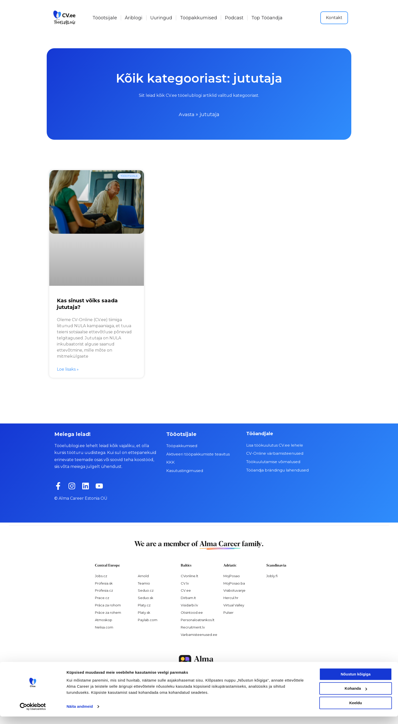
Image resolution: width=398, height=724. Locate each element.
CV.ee (186, 590)
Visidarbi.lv (189, 605)
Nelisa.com (104, 627)
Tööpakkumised (198, 18)
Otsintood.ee (192, 612)
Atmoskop (103, 620)
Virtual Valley (233, 605)
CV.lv (185, 583)
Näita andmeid (80, 714)
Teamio (144, 583)
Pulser (228, 612)
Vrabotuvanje (234, 590)
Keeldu (355, 710)
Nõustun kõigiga (356, 682)
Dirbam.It (188, 598)
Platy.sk (144, 612)
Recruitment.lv (193, 627)
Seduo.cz (146, 590)
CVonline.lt (189, 576)
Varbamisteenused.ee (199, 634)
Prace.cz (102, 598)
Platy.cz (144, 605)
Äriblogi (133, 18)
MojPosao (231, 576)
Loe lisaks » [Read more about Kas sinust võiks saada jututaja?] (68, 369)
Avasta (186, 114)
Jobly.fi (272, 576)
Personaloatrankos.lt (197, 620)
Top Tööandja (267, 18)
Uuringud (161, 18)
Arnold (143, 576)
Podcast (234, 18)
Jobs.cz (101, 576)
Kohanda (356, 696)
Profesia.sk (104, 583)
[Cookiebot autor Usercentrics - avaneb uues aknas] (33, 714)
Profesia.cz (104, 590)
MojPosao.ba (234, 583)
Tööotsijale (104, 18)
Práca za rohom (108, 605)
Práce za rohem (108, 612)
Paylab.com (147, 620)
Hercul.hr (230, 598)
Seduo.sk (145, 598)
